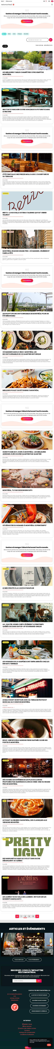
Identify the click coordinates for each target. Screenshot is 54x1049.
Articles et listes (14, 998)
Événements (14, 1000)
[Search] (37, 40)
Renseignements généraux (39, 1011)
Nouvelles (26, 33)
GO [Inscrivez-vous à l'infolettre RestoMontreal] (39, 981)
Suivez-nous (27, 1024)
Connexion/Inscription (14, 994)
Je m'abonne (27, 21)
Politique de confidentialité (27, 1032)
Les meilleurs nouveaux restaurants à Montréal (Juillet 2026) (33, 950)
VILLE (2, 1)
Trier (5, 46)
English (28, 1047)
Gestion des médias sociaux (27, 1028)
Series (9, 33)
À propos (27, 1030)
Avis (14, 996)
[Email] (24, 980)
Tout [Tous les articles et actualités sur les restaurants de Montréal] (5, 33)
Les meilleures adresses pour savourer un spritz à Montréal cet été (11, 951)
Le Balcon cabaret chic (8, 707)
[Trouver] (50, 40)
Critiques (20, 33)
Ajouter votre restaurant (39, 995)
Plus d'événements (34, 959)
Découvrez (9, 1)
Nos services (27, 1026)
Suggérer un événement (39, 1005)
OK (49, 1045)
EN (52, 1)
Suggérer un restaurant (39, 1000)
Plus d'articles (19, 959)
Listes (14, 33)
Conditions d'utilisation (27, 1034)
